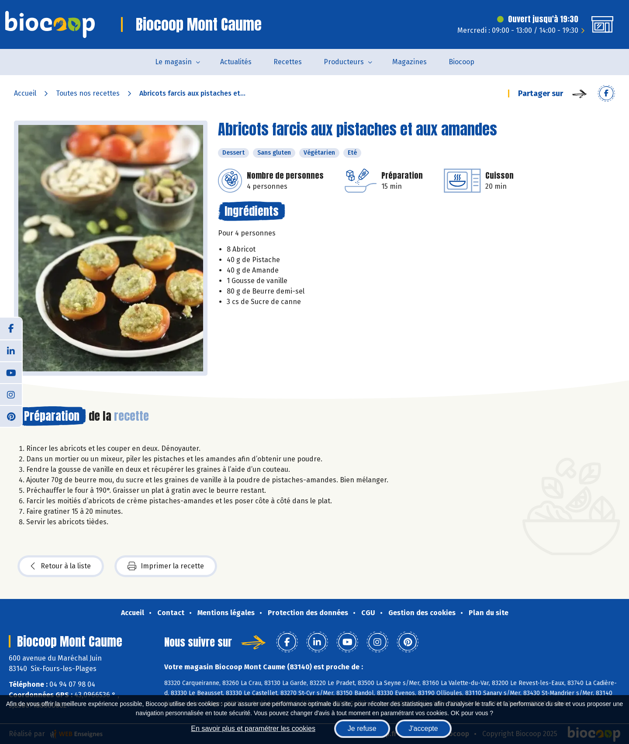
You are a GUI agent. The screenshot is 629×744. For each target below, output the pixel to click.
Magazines (409, 62)
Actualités (236, 62)
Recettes (287, 62)
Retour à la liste (61, 566)
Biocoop (461, 62)
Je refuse (362, 728)
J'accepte (423, 728)
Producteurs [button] (344, 62)
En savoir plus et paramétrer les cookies (253, 728)
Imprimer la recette (166, 566)
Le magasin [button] (173, 62)
